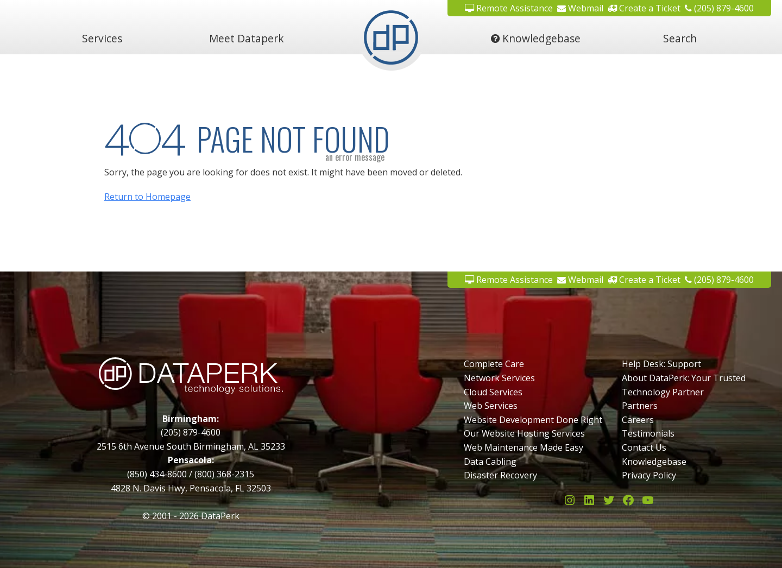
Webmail (580, 280)
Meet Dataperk (246, 38)
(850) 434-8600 (157, 474)
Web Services (491, 406)
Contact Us (644, 447)
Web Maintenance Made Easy (523, 447)
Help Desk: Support (661, 364)
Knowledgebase (536, 38)
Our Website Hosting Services (524, 433)
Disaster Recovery (500, 475)
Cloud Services (493, 392)
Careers (638, 420)
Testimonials (648, 433)
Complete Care (494, 364)
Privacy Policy (649, 475)
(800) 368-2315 (224, 474)
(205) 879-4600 (719, 280)
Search (680, 38)
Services (102, 38)
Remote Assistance (509, 280)
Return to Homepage (147, 197)
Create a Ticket (644, 280)
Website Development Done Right (533, 420)
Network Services (499, 378)
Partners (640, 406)
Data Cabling (490, 462)
